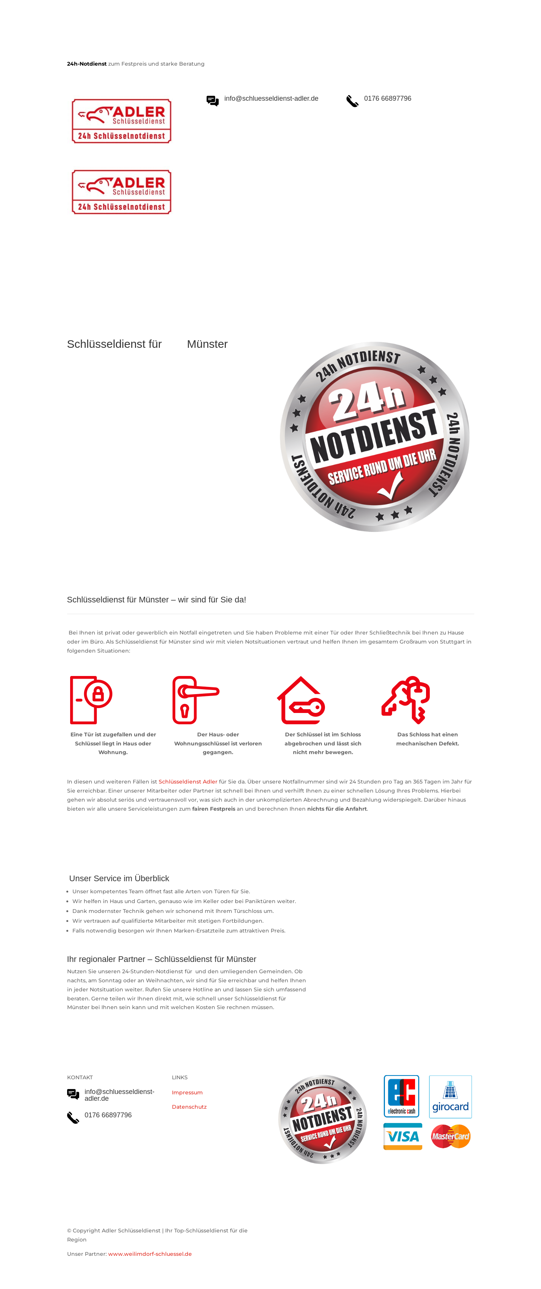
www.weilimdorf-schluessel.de (150, 1254)
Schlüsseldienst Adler (188, 781)
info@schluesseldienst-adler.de (120, 1095)
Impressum (187, 1092)
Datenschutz (189, 1106)
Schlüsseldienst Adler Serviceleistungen (132, 272)
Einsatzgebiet (282, 272)
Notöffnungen (229, 272)
